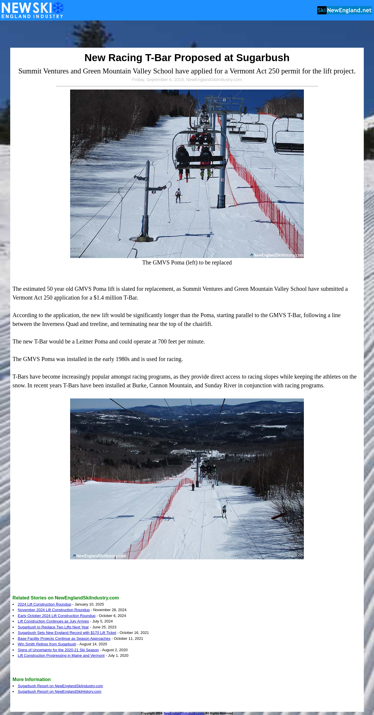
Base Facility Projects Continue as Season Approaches (64, 638)
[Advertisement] (187, 34)
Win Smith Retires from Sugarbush (47, 644)
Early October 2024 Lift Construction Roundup (57, 615)
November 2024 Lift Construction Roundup (54, 610)
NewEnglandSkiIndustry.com (184, 713)
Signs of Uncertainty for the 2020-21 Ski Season (58, 650)
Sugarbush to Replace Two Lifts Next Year (53, 627)
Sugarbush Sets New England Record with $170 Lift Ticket (67, 632)
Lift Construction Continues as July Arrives (53, 621)
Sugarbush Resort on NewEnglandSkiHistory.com (59, 691)
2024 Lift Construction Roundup (44, 604)
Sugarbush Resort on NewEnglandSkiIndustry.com (60, 686)
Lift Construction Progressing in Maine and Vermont (61, 655)
